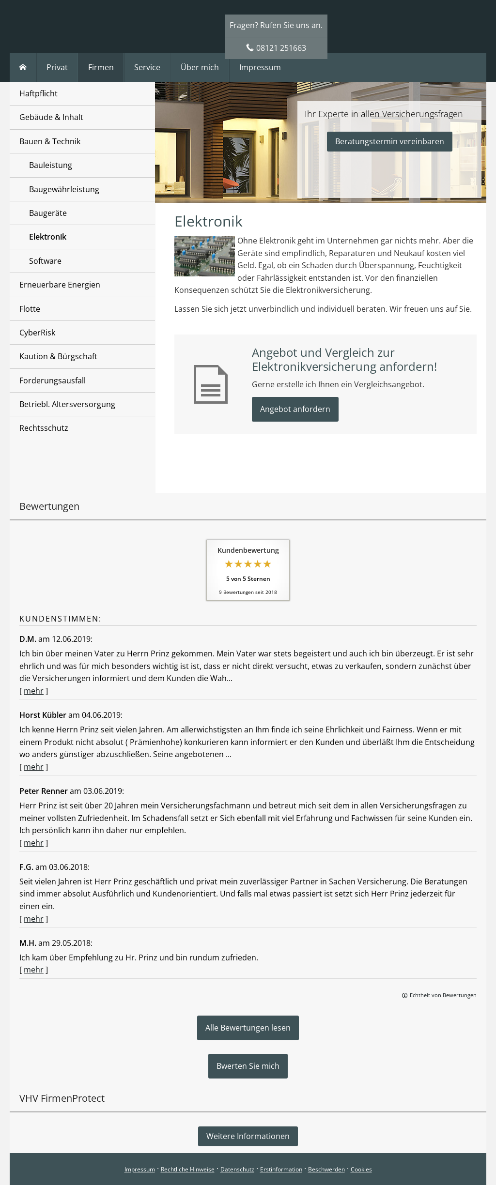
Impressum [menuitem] (260, 67)
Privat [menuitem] (57, 67)
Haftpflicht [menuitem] (38, 93)
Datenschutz (237, 1169)
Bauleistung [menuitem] (50, 165)
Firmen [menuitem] (101, 67)
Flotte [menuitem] (29, 309)
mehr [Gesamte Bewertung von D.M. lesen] (34, 690)
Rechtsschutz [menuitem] (43, 428)
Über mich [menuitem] (200, 67)
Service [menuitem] (147, 67)
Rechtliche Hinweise (188, 1169)
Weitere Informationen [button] (248, 1136)
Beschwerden (326, 1169)
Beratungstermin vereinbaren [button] (389, 141)
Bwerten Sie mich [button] (248, 1066)
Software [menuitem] (45, 261)
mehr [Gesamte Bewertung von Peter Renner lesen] (34, 842)
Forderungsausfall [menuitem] (52, 380)
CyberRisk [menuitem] (37, 332)
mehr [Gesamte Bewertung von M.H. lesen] (34, 969)
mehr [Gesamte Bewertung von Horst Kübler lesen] (34, 766)
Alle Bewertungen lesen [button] (248, 1027)
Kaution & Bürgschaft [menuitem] (58, 356)
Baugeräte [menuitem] (48, 213)
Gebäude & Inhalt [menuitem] (51, 117)
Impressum (139, 1169)
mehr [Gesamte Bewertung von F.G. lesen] (34, 918)
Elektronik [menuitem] (47, 236)
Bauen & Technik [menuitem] (49, 141)
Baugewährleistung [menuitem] (64, 189)
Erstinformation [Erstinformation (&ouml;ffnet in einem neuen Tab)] (281, 1169)
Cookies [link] (361, 1169)
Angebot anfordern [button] (295, 409)
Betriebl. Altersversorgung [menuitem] (67, 404)
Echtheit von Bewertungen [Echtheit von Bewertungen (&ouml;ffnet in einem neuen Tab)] (443, 995)
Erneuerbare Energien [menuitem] (59, 284)
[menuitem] (23, 67)
